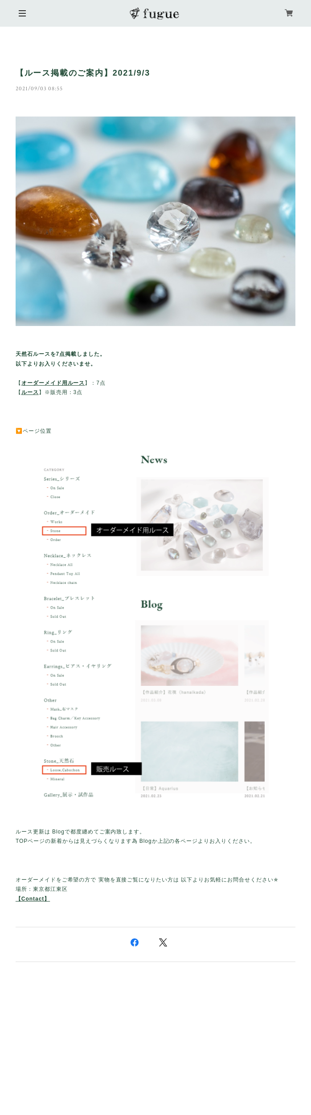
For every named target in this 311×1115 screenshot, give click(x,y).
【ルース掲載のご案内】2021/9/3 (83, 72)
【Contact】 (33, 899)
